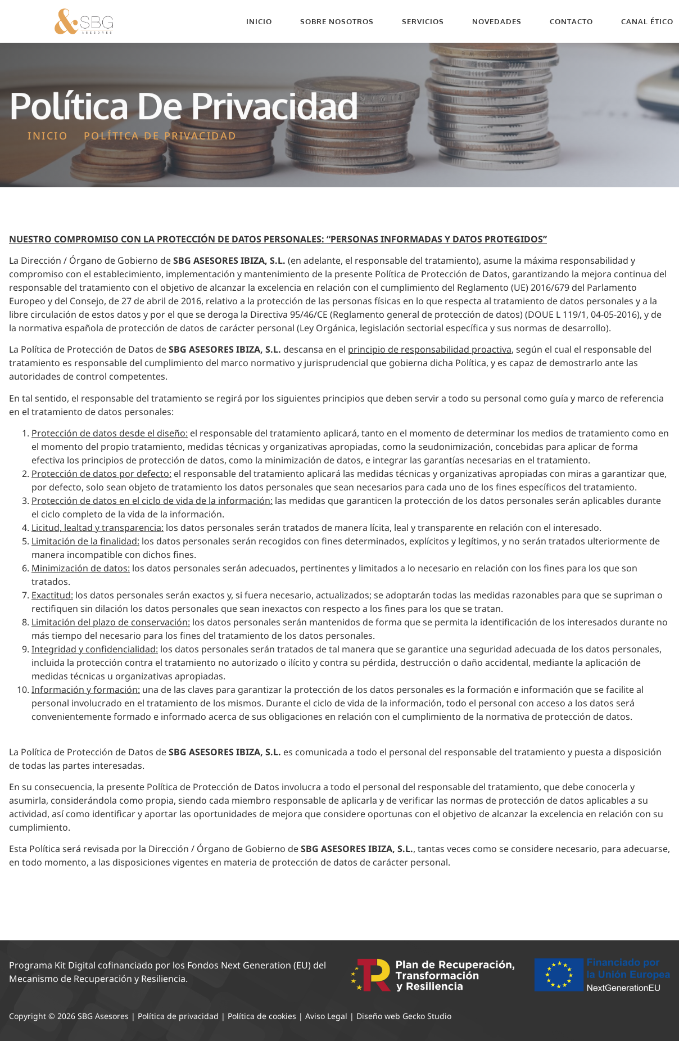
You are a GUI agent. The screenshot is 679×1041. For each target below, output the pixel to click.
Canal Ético (647, 21)
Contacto (571, 21)
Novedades (497, 21)
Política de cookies (262, 1016)
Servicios (423, 21)
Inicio (259, 21)
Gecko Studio (426, 1016)
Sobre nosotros (337, 21)
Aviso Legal (326, 1016)
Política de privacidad (178, 1016)
